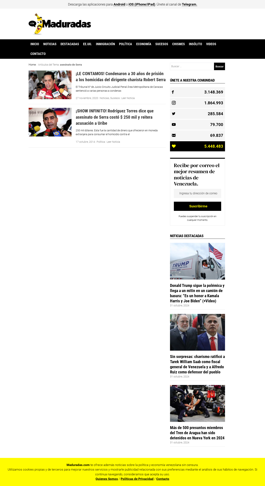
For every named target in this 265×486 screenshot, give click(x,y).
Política (125, 44)
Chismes (178, 44)
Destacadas (70, 44)
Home (32, 64)
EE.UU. (87, 44)
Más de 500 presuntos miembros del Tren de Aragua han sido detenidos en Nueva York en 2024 (197, 432)
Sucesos (161, 44)
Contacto (38, 54)
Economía (143, 44)
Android (119, 4)
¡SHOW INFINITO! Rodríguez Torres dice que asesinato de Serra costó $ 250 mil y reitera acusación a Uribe (114, 117)
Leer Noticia (128, 98)
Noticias (49, 44)
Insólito (195, 44)
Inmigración (105, 44)
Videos (211, 44)
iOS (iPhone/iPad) (142, 4)
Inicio (34, 44)
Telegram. (189, 4)
